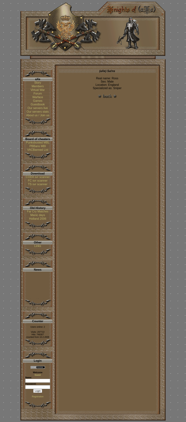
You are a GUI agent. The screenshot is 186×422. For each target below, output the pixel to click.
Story (37, 82)
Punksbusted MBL (37, 142)
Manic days (37, 215)
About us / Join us (37, 115)
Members (38, 86)
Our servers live (37, 108)
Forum (37, 93)
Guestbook (38, 104)
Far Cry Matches (37, 211)
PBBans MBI (37, 146)
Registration (37, 396)
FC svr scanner (37, 180)
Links (37, 245)
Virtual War (38, 89)
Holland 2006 (37, 218)
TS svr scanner (38, 184)
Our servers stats (38, 111)
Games (38, 100)
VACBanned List (37, 149)
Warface (37, 97)
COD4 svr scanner (38, 177)
